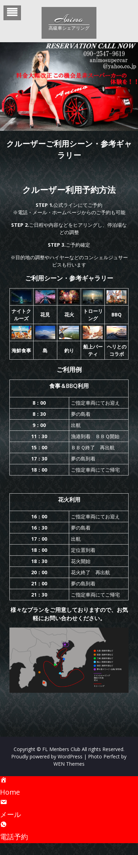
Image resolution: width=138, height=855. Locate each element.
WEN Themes (69, 763)
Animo (69, 19)
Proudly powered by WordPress (46, 756)
